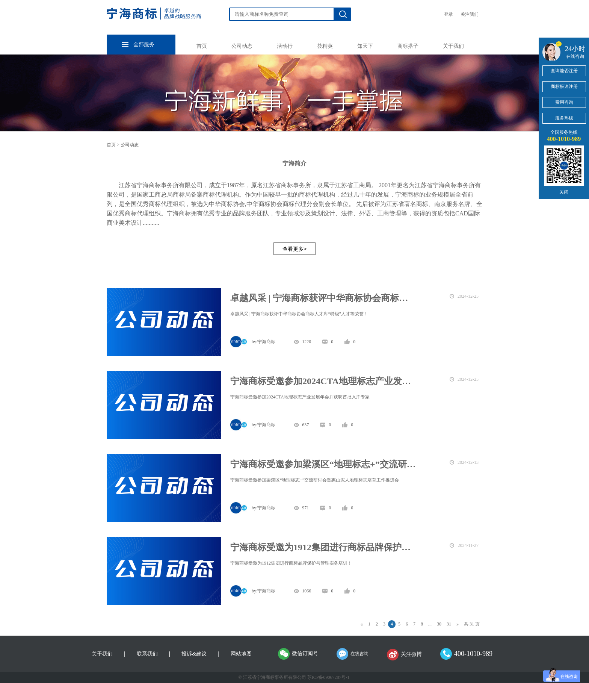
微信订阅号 (305, 653)
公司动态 (241, 46)
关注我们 (470, 14)
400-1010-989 (473, 653)
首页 (201, 46)
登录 (448, 14)
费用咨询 (564, 102)
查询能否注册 (564, 70)
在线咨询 (359, 653)
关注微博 (411, 654)
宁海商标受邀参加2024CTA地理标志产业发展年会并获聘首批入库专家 (323, 381)
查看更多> (294, 249)
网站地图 (241, 654)
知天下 (365, 46)
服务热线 (564, 118)
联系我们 (147, 654)
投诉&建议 (194, 654)
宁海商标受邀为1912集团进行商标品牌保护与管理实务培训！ (323, 547)
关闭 (563, 192)
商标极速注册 (564, 86)
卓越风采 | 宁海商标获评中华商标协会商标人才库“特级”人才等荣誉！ (323, 298)
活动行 (285, 46)
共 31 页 (472, 624)
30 (439, 624)
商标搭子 (407, 46)
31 (449, 624)
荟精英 (325, 46)
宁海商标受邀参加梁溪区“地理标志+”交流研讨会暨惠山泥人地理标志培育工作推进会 (323, 464)
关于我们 (453, 46)
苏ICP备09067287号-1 (328, 677)
